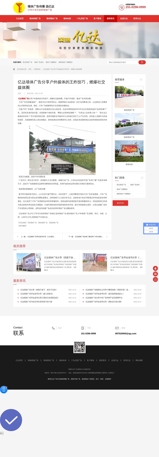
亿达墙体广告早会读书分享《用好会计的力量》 (104, 302)
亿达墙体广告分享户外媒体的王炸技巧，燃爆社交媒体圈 (62, 69)
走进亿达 (124, 18)
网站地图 (139, 360)
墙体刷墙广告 (35, 18)
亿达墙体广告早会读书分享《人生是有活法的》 (41, 236)
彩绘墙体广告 (53, 223)
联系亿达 (137, 18)
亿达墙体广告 (23, 98)
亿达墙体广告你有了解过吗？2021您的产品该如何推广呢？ (89, 236)
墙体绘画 (67, 18)
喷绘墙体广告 (43, 223)
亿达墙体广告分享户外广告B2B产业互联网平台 (104, 298)
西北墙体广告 (27, 62)
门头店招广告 (82, 18)
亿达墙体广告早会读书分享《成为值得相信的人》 (105, 294)
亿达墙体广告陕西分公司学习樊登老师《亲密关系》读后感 (108, 290)
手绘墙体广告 (32, 223)
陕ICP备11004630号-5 (58, 373)
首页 (30, 69)
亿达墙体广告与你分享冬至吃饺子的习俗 (36, 302)
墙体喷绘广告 (52, 18)
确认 (1, 433)
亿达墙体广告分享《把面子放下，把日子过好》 (60, 257)
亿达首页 (20, 18)
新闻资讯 (110, 18)
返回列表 (120, 203)
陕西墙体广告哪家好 (66, 62)
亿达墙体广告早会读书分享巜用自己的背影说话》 (39, 298)
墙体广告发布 (39, 62)
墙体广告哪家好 (51, 62)
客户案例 (97, 18)
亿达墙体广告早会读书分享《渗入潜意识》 (126, 257)
